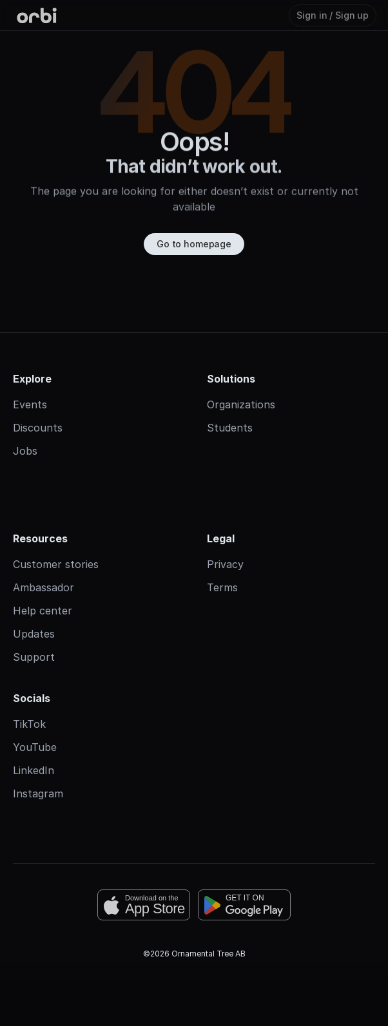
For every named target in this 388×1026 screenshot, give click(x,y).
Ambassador (43, 587)
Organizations (241, 404)
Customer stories (56, 564)
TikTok (29, 723)
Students (230, 427)
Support (34, 657)
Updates (34, 633)
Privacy (225, 564)
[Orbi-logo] (37, 15)
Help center (42, 610)
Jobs (25, 450)
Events (30, 404)
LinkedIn (33, 770)
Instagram (38, 793)
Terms (222, 587)
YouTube (35, 747)
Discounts (38, 427)
